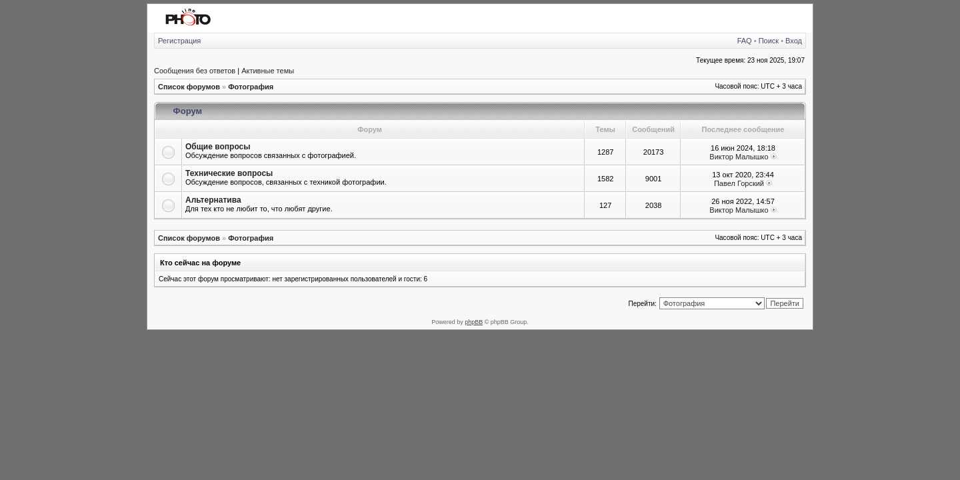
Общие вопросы (217, 146)
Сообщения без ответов (194, 71)
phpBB (474, 322)
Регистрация (179, 41)
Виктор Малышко (738, 157)
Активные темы (267, 71)
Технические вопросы (229, 173)
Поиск (769, 41)
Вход (793, 41)
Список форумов (189, 87)
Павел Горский (739, 183)
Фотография (250, 87)
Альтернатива (213, 200)
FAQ (744, 41)
